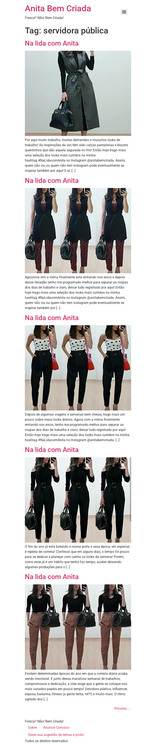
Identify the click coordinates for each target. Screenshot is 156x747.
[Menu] (124, 12)
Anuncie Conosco (56, 727)
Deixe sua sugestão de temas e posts (56, 735)
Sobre (32, 727)
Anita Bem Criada (58, 8)
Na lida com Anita (52, 43)
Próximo (122, 709)
